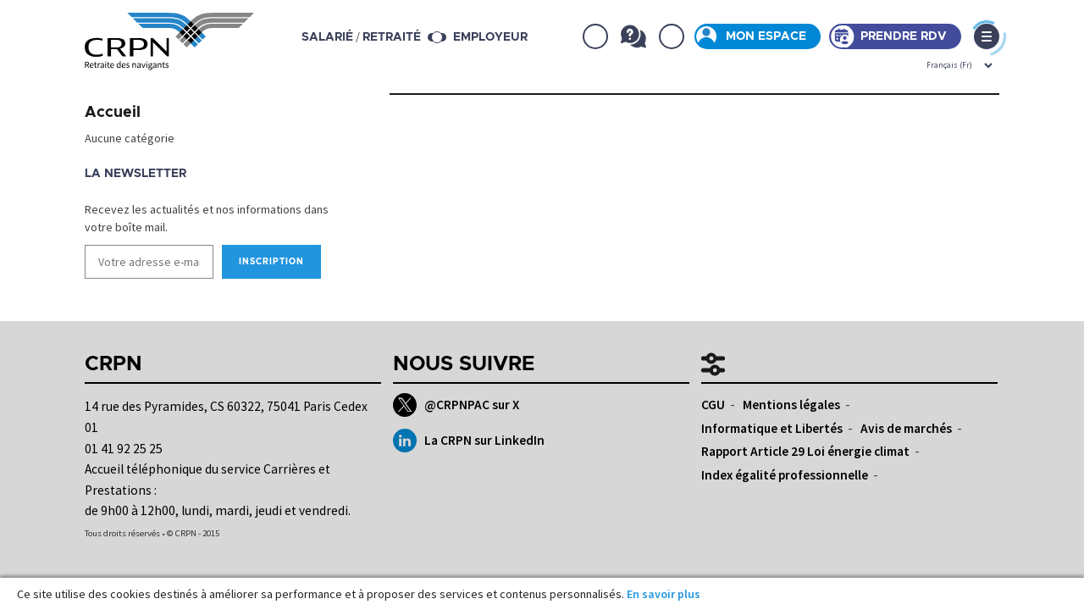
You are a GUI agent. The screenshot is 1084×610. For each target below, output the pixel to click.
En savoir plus (663, 594)
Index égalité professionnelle (784, 475)
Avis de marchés (906, 428)
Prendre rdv (903, 36)
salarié (328, 37)
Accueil (113, 112)
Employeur (491, 37)
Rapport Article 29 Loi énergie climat (805, 451)
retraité (392, 37)
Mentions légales (791, 404)
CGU (713, 404)
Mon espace (766, 36)
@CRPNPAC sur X (456, 405)
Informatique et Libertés (772, 428)
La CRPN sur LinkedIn (469, 440)
